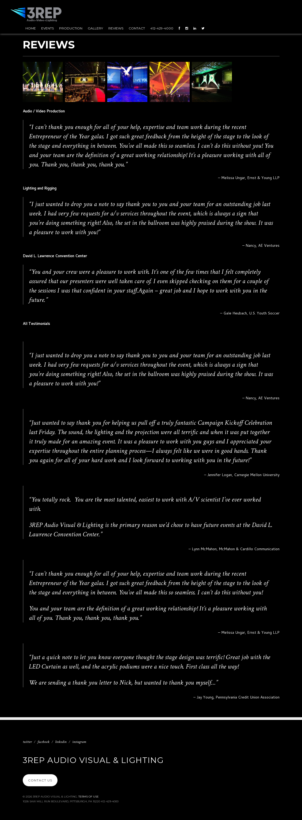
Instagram (79, 741)
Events (47, 28)
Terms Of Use (88, 796)
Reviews (115, 28)
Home (30, 28)
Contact (137, 28)
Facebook (43, 741)
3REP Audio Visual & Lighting (93, 760)
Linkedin (61, 741)
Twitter (27, 741)
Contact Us (40, 780)
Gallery (95, 28)
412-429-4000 (161, 28)
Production (70, 28)
